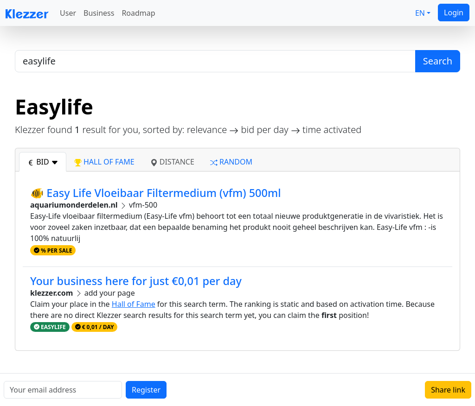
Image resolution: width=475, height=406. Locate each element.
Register (146, 390)
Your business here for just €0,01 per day (136, 280)
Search (437, 61)
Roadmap (138, 13)
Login (453, 12)
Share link (448, 390)
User (68, 13)
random (231, 162)
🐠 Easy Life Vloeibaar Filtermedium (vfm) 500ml (155, 192)
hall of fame (104, 162)
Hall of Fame (133, 304)
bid (42, 162)
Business (98, 13)
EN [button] (420, 13)
